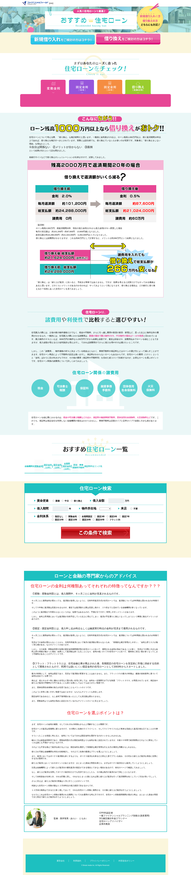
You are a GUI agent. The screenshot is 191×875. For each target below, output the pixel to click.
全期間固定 (85, 516)
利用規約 (77, 861)
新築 (56, 501)
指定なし (57, 516)
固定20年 (85, 520)
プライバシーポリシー (100, 861)
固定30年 (98, 520)
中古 (65, 501)
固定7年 (124, 516)
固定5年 (112, 516)
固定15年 (71, 520)
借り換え (76, 501)
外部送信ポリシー (126, 861)
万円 (118, 501)
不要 (134, 509)
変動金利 (71, 516)
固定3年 (99, 516)
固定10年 (58, 520)
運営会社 (61, 861)
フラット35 (113, 520)
